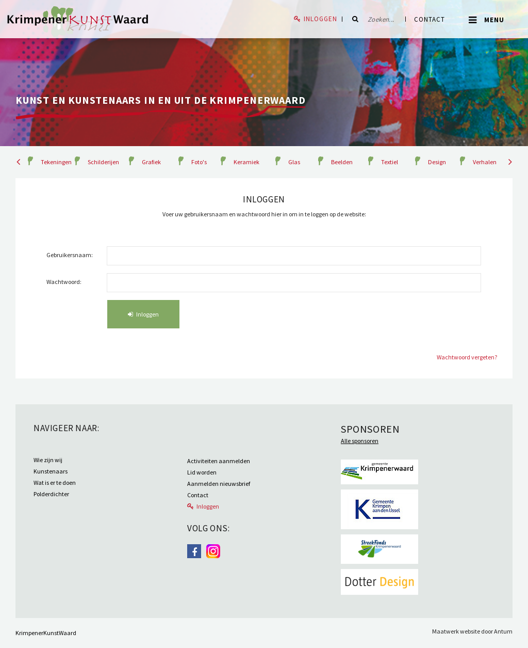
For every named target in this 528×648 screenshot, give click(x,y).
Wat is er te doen (55, 482)
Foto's (199, 162)
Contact (429, 19)
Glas (294, 162)
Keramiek (246, 162)
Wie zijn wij (48, 460)
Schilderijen (103, 162)
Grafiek (151, 162)
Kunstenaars (51, 471)
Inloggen (320, 18)
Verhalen (485, 162)
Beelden (342, 162)
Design (437, 162)
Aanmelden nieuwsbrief (218, 483)
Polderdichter (51, 494)
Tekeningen (56, 162)
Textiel (389, 162)
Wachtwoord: (63, 282)
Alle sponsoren (359, 441)
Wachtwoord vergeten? (467, 357)
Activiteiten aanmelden (218, 461)
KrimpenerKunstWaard (45, 633)
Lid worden (202, 472)
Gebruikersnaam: (69, 255)
